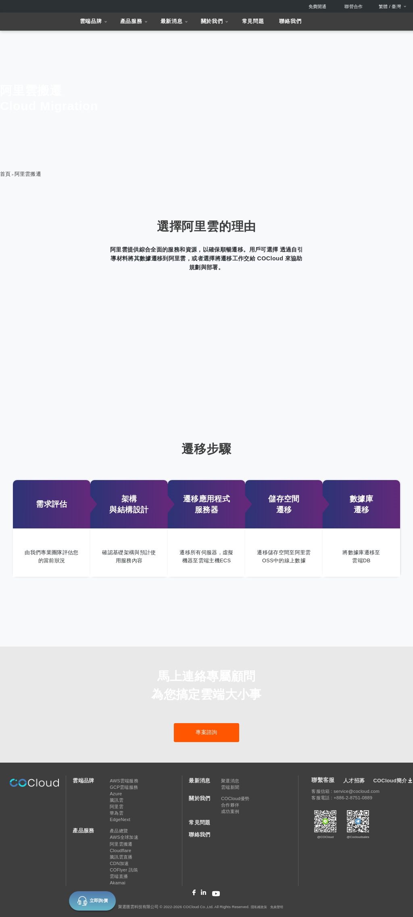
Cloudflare (120, 850)
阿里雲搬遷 (28, 174)
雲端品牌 (91, 21)
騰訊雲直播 (121, 857)
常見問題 (253, 21)
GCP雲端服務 (124, 787)
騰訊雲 (116, 800)
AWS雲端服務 (124, 780)
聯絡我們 (290, 21)
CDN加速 (119, 863)
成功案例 (230, 811)
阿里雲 (116, 806)
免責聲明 (276, 907)
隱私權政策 (259, 907)
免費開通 (318, 6)
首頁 (5, 174)
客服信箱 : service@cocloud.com (345, 791)
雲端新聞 (230, 787)
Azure (116, 793)
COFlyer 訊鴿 (124, 869)
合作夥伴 (230, 805)
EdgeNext (120, 819)
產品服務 (131, 21)
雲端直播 (119, 876)
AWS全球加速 (124, 837)
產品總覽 (119, 830)
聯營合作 (353, 6)
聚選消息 (230, 780)
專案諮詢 (206, 732)
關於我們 (212, 21)
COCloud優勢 (235, 798)
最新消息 (172, 21)
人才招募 (354, 781)
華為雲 (116, 813)
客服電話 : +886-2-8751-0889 (341, 797)
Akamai (117, 882)
